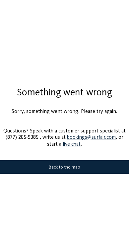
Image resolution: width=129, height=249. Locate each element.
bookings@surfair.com (91, 134)
